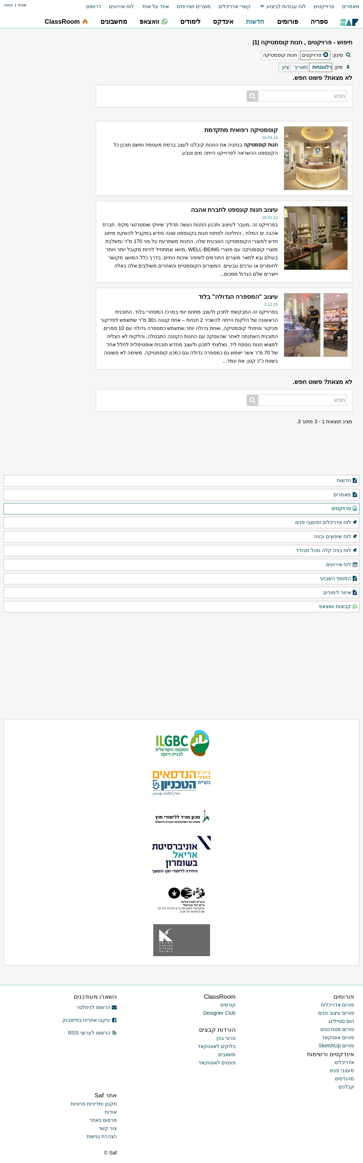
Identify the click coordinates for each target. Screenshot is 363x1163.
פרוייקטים (324, 6)
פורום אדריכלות (337, 1005)
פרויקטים (344, 509)
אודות (111, 1112)
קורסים (228, 1005)
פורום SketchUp (336, 1045)
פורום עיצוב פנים (336, 1013)
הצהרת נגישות (102, 1136)
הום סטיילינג (341, 1021)
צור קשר (107, 1128)
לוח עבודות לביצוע (286, 6)
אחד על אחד (155, 6)
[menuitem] (346, 6)
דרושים (93, 6)
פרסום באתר (103, 1120)
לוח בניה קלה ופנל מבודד (327, 551)
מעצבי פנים (342, 1070)
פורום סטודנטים (337, 1029)
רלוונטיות (322, 67)
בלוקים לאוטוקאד (217, 1046)
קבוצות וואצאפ (338, 607)
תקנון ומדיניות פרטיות (94, 1104)
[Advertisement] (44, 363)
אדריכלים (344, 1062)
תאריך (300, 67)
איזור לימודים (340, 593)
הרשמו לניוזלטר (96, 1007)
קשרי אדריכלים (235, 6)
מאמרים (350, 6)
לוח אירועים (121, 6)
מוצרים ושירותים (194, 6)
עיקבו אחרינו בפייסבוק (89, 1020)
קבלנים (346, 1087)
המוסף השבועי (339, 579)
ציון (285, 67)
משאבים (227, 1054)
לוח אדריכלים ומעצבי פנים (326, 523)
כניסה (8, 5)
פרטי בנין (226, 1038)
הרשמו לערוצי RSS (92, 1032)
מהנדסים (344, 1078)
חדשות (347, 481)
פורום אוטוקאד (338, 1037)
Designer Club (219, 1013)
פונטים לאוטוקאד (217, 1062)
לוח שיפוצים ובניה (336, 537)
